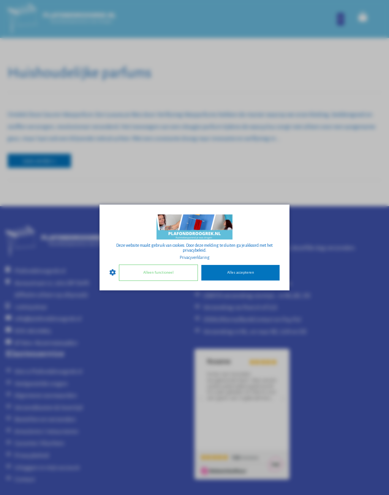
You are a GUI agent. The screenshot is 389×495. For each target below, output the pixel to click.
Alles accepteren (240, 272)
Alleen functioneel (158, 272)
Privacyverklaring (195, 257)
